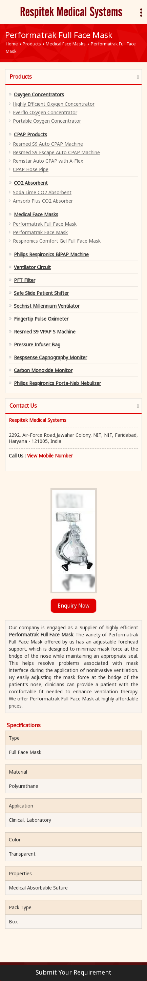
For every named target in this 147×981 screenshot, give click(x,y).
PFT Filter (24, 280)
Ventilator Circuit (32, 267)
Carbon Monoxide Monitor (43, 370)
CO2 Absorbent (31, 183)
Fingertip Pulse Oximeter (41, 318)
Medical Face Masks (66, 44)
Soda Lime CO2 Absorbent (42, 192)
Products (32, 44)
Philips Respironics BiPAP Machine (51, 254)
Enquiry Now (73, 605)
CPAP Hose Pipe (30, 169)
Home (12, 44)
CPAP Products (30, 134)
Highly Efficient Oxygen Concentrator (53, 104)
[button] (50, 455)
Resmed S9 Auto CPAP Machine (48, 144)
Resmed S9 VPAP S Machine (45, 331)
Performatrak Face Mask (40, 232)
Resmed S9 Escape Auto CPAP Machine (56, 152)
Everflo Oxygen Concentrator (45, 112)
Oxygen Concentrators (39, 94)
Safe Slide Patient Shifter (41, 293)
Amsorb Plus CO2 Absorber (43, 201)
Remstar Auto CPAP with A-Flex (48, 161)
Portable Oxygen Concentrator (47, 121)
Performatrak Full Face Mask (45, 224)
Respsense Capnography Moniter (50, 357)
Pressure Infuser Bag (37, 344)
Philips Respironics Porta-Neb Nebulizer (57, 383)
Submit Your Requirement (73, 972)
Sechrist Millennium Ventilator (47, 306)
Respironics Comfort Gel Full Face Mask (57, 241)
